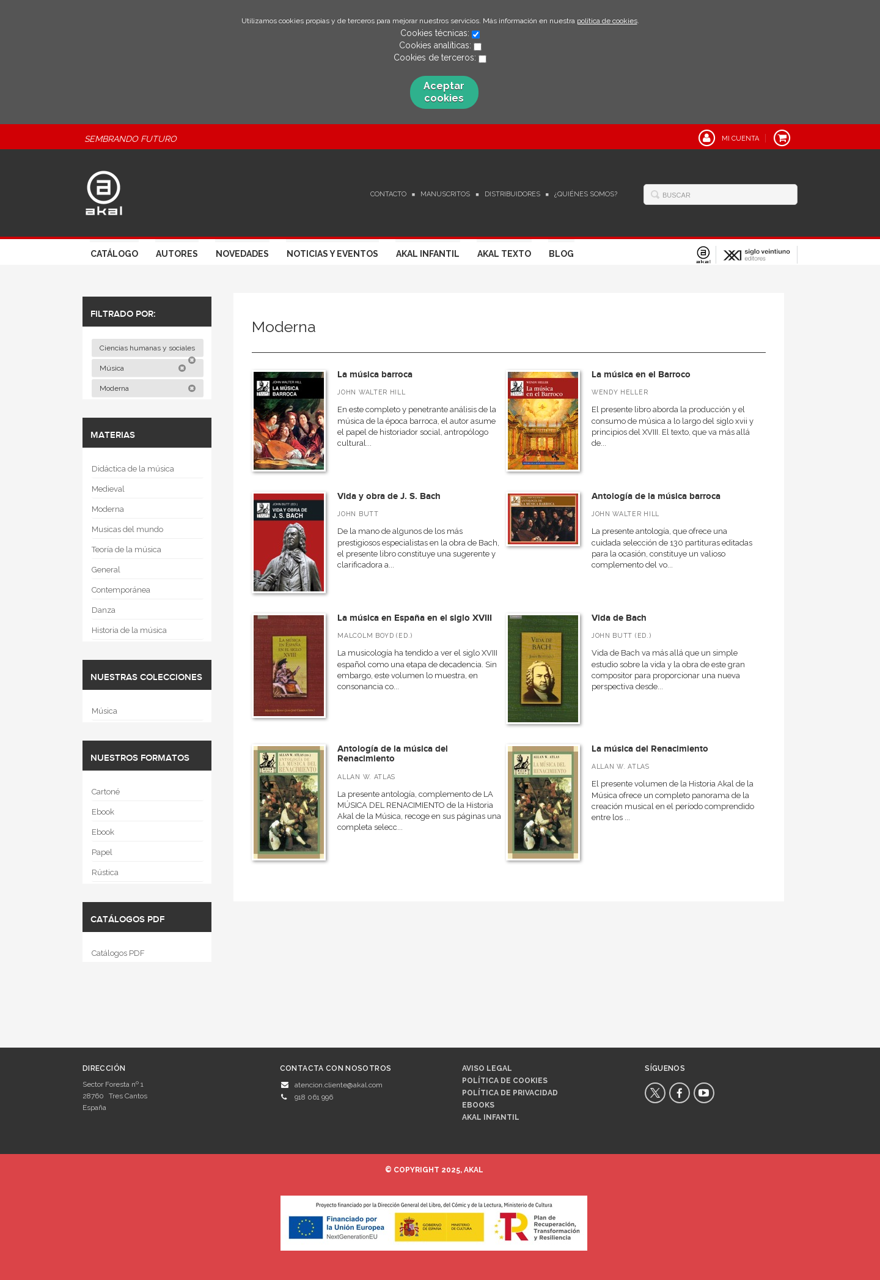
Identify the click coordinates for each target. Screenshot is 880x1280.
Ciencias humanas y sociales (148, 350)
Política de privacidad (510, 1093)
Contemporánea (121, 589)
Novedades (242, 254)
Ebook (103, 811)
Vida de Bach (619, 618)
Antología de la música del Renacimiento (392, 754)
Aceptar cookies (444, 92)
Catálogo (114, 254)
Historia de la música (129, 630)
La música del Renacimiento (650, 749)
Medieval (108, 489)
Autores (177, 254)
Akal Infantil (428, 254)
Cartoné (106, 791)
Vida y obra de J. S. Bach (389, 496)
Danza (104, 610)
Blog (561, 254)
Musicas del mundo (127, 529)
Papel (102, 852)
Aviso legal (487, 1068)
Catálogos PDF (118, 953)
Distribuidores (512, 194)
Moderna (148, 388)
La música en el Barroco (641, 374)
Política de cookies (505, 1080)
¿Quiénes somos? (585, 194)
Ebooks (478, 1105)
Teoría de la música (126, 549)
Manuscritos (445, 194)
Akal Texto (504, 254)
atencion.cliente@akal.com (339, 1085)
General (106, 569)
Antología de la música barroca (656, 496)
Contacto (388, 194)
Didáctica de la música (133, 468)
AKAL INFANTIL (490, 1117)
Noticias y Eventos (332, 254)
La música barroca (375, 374)
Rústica (105, 872)
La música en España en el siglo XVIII (414, 618)
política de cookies (607, 21)
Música (143, 368)
